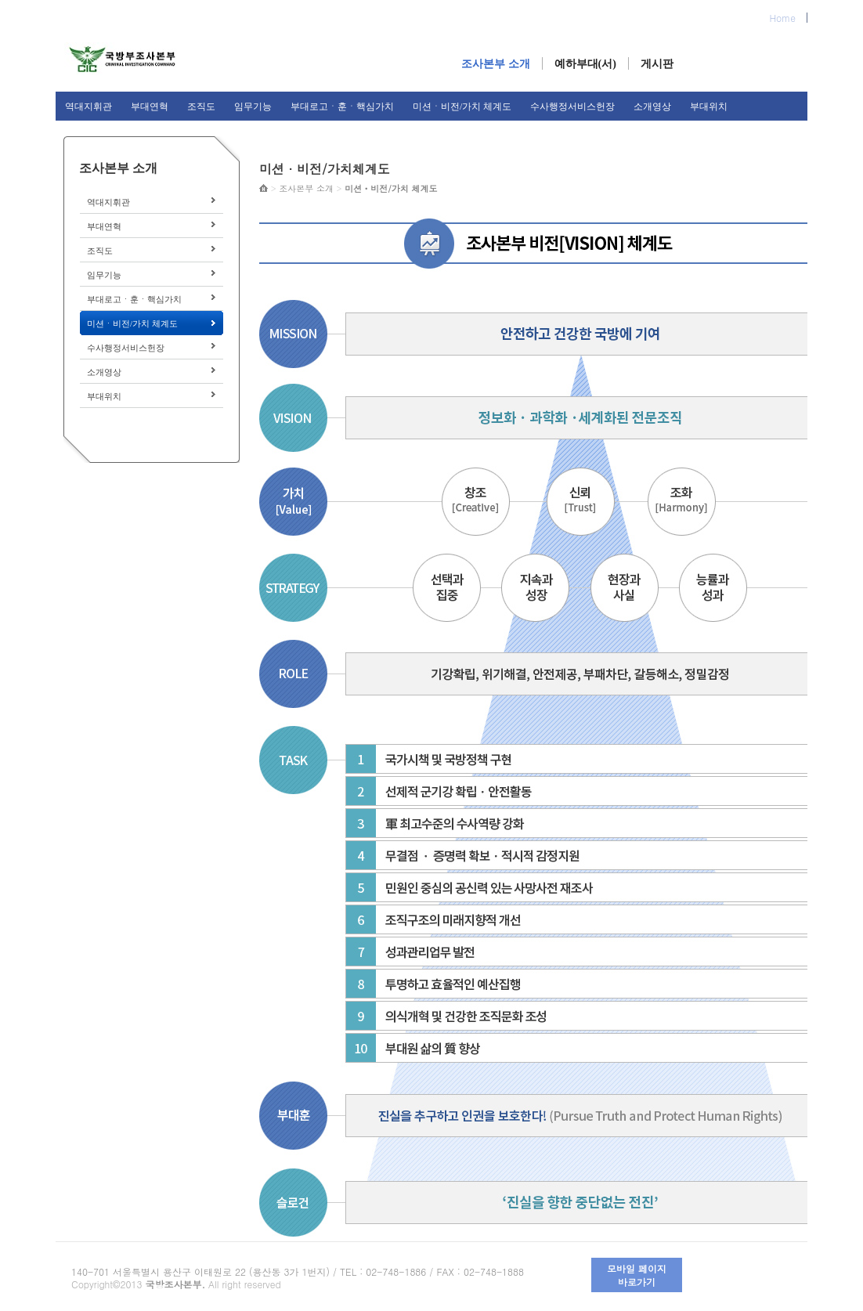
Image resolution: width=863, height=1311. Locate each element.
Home (782, 17)
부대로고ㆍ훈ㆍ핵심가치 (342, 106)
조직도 (201, 106)
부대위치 (709, 106)
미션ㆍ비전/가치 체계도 (462, 106)
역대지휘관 (88, 106)
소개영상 (652, 106)
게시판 (657, 64)
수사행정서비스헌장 (572, 106)
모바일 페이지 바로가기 (636, 1275)
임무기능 (253, 106)
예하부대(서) (585, 64)
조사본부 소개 (495, 64)
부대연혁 (149, 106)
